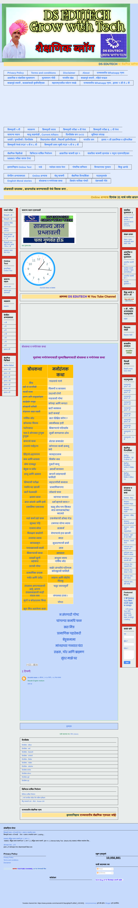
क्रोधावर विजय (30, 423)
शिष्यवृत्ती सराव (49, 129)
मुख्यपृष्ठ (69, 726)
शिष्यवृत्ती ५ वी (13, 129)
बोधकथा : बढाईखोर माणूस (128, 503)
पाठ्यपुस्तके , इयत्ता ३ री (128, 397)
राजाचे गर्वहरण (30, 446)
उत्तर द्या (30, 684)
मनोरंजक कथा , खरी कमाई (128, 583)
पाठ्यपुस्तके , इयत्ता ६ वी (128, 415)
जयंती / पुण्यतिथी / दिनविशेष (20, 139)
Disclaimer (69, 72)
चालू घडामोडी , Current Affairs (42, 134)
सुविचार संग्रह (97, 134)
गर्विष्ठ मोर (28, 418)
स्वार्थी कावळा (56, 469)
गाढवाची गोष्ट (55, 398)
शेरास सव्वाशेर (56, 441)
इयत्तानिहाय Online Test (19, 167)
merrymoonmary (91, 903)
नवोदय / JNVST (6, 230)
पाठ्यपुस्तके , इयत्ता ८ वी (128, 427)
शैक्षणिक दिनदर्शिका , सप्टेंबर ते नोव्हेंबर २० (129, 466)
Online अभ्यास (39, 175)
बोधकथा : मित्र (128, 498)
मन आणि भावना (31, 459)
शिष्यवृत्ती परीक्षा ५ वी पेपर (74, 129)
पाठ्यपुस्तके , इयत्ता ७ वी (128, 421)
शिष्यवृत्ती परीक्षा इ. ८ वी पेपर (106, 129)
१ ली (5, 323)
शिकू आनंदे (123, 167)
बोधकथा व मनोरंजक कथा (50, 180)
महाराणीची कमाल (58, 482)
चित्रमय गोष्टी (128, 335)
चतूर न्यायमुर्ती (61, 585)
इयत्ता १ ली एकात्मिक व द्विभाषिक (116, 139)
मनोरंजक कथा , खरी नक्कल (128, 577)
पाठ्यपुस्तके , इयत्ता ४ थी (128, 403)
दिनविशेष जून (25, 781)
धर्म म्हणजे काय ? (60, 502)
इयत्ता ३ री (7, 377)
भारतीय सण (88, 139)
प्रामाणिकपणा (56, 487)
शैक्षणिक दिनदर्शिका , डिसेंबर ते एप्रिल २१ (129, 476)
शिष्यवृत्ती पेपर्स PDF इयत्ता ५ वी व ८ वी (9, 237)
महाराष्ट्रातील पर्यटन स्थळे (64, 83)
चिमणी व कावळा (57, 388)
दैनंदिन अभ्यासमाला (16, 175)
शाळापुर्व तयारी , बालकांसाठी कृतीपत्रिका (26, 83)
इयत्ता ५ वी (7, 385)
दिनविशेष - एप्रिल (27, 745)
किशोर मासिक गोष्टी (79, 180)
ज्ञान (60, 548)
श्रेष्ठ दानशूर (29, 464)
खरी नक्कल (55, 408)
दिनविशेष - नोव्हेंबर (27, 763)
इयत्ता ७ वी (7, 392)
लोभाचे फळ (55, 492)
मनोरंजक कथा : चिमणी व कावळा (128, 554)
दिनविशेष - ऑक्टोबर (27, 766)
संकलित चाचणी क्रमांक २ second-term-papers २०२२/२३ (129, 222)
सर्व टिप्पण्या (101, 873)
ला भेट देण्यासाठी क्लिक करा (45, 869)
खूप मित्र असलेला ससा (34, 608)
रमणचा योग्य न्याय (60, 523)
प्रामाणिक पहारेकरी (69, 633)
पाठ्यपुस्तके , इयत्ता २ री (128, 391)
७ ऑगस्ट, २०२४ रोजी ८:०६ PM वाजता (49, 677)
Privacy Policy (15, 72)
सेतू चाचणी (59, 175)
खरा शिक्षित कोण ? (58, 418)
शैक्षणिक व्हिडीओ (14, 153)
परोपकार (28, 428)
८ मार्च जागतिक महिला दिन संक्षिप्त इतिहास (33, 798)
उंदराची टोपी (54, 393)
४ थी (5, 334)
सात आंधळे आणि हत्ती (34, 502)
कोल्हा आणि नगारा (58, 403)
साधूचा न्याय (60, 558)
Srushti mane (32, 677)
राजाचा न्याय (35, 538)
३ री (5, 330)
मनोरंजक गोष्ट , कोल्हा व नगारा (128, 571)
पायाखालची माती (35, 548)
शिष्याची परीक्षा (31, 482)
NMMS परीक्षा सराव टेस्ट (19, 158)
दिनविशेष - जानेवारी (27, 756)
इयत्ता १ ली (7, 369)
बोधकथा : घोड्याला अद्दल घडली (128, 510)
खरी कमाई (54, 413)
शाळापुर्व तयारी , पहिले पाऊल (94, 78)
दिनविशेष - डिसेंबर (27, 759)
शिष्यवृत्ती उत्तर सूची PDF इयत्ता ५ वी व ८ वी (9, 244)
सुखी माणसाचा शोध (59, 433)
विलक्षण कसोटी (35, 533)
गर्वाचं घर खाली (31, 487)
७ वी (5, 346)
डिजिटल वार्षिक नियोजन (41, 153)
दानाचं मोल (35, 528)
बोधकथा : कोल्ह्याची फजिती (129, 522)
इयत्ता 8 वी (7, 349)
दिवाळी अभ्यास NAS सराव (128, 370)
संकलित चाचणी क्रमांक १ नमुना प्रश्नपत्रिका (108, 153)
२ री (5, 326)
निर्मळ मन (54, 459)
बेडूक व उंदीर (29, 469)
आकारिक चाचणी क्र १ (69, 153)
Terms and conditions (43, 72)
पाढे (40, 167)
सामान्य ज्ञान (13, 134)
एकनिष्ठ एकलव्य (35, 507)
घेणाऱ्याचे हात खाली (60, 533)
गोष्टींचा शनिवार (79, 167)
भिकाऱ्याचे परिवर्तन (58, 428)
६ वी (5, 342)
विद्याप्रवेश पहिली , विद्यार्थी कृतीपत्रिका (58, 139)
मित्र (31, 383)
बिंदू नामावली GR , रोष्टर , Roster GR (33, 801)
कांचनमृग (35, 543)
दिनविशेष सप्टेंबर (26, 770)
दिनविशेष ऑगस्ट (26, 773)
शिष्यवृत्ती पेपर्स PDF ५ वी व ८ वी (22, 144)
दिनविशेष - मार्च (26, 748)
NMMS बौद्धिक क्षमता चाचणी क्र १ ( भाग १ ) (16, 839)
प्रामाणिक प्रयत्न (34, 572)
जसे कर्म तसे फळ (35, 518)
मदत (60, 538)
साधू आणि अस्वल (32, 474)
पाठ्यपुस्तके (101, 175)
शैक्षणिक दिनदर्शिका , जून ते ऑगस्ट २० (128, 457)
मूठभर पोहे (35, 523)
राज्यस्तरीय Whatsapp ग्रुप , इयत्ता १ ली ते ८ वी (107, 83)
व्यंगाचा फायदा (60, 497)
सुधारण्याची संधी (61, 543)
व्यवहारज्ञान (55, 454)
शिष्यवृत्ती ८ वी (8, 219)
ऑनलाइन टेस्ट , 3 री (9, 845)
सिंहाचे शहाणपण (31, 454)
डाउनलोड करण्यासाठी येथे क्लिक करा (41, 189)
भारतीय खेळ (68, 78)
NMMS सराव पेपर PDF (8, 251)
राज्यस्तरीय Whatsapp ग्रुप (110, 72)
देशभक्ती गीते (101, 180)
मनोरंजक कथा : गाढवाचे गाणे (128, 548)
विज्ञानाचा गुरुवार (102, 167)
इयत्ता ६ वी (7, 388)
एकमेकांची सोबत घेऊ (61, 518)
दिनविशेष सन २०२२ (75, 134)
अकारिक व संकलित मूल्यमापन (21, 78)
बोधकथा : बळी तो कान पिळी (128, 536)
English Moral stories (19, 180)
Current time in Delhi (47, 288)
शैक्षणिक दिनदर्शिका (80, 175)
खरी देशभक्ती (30, 492)
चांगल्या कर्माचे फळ (69, 621)
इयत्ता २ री (7, 373)
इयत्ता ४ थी (7, 381)
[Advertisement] (38, 106)
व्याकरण (31, 129)
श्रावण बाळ (35, 497)
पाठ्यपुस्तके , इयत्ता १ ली (128, 386)
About (86, 72)
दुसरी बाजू (54, 464)
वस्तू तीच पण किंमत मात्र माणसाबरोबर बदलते (61, 510)
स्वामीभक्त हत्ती (56, 423)
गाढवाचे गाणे (55, 381)
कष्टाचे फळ (29, 441)
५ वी (5, 338)
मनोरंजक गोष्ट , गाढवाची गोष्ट (128, 565)
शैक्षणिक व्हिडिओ (9, 365)
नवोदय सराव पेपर (57, 167)
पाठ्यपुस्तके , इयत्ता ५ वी (128, 409)
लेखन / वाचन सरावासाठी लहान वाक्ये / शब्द (129, 242)
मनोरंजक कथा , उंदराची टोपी (128, 559)
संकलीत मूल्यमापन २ (127, 283)
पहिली (125, 319)
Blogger (108, 903)
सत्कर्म (60, 528)
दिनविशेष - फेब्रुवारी (27, 752)
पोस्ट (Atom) (74, 734)
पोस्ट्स (100, 869)
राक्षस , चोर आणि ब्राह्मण (69, 652)
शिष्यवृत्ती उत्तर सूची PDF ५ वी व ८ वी (61, 144)
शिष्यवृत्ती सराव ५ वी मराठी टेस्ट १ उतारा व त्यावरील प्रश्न (20, 832)
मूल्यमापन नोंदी (48, 78)
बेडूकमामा (69, 640)
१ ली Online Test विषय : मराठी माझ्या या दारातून (129, 601)
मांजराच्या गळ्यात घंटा (69, 646)
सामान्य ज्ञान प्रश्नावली (7, 292)
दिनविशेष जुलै (25, 777)
